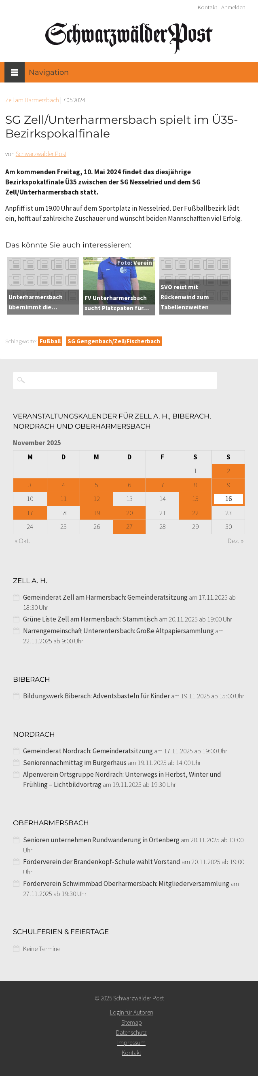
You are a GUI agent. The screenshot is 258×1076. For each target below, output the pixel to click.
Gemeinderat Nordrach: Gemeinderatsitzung (88, 750)
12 (96, 498)
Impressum (131, 1042)
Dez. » (235, 540)
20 (129, 512)
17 (30, 512)
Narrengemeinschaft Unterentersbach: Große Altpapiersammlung (118, 630)
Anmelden (233, 7)
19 (96, 512)
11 (63, 498)
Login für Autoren (131, 1012)
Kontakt (207, 7)
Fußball (50, 341)
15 (195, 498)
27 (129, 526)
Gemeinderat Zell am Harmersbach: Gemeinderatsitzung (105, 597)
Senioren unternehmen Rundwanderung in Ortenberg (101, 839)
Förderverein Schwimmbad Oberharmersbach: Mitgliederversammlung (126, 883)
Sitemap (131, 1022)
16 (228, 498)
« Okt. (22, 540)
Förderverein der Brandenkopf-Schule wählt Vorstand (101, 861)
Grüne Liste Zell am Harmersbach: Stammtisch (90, 619)
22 (195, 512)
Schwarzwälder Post (41, 154)
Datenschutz (131, 1032)
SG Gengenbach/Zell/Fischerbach (114, 341)
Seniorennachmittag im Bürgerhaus (75, 762)
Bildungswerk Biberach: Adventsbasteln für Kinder (96, 695)
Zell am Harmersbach (32, 100)
